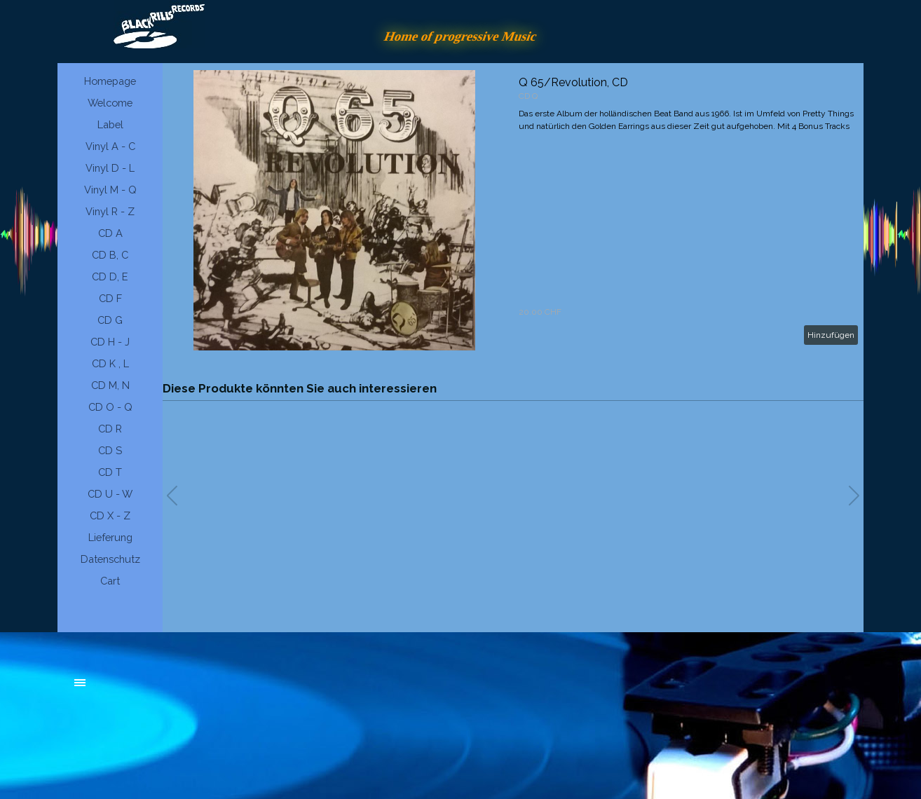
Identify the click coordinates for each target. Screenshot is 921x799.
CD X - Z (110, 515)
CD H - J (110, 342)
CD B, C (110, 255)
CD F (110, 298)
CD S (110, 450)
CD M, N (110, 385)
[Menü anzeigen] (79, 682)
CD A (110, 233)
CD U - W (110, 494)
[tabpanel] (180, 689)
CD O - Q (110, 407)
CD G (110, 320)
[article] (513, 210)
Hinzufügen (830, 335)
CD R (110, 429)
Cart (110, 581)
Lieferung (110, 537)
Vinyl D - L (110, 168)
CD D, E (110, 276)
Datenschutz (110, 559)
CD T (110, 472)
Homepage (110, 81)
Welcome (110, 103)
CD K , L (110, 363)
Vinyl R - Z (110, 211)
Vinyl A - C (110, 146)
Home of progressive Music (460, 36)
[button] (854, 495)
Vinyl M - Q (110, 190)
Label (110, 124)
